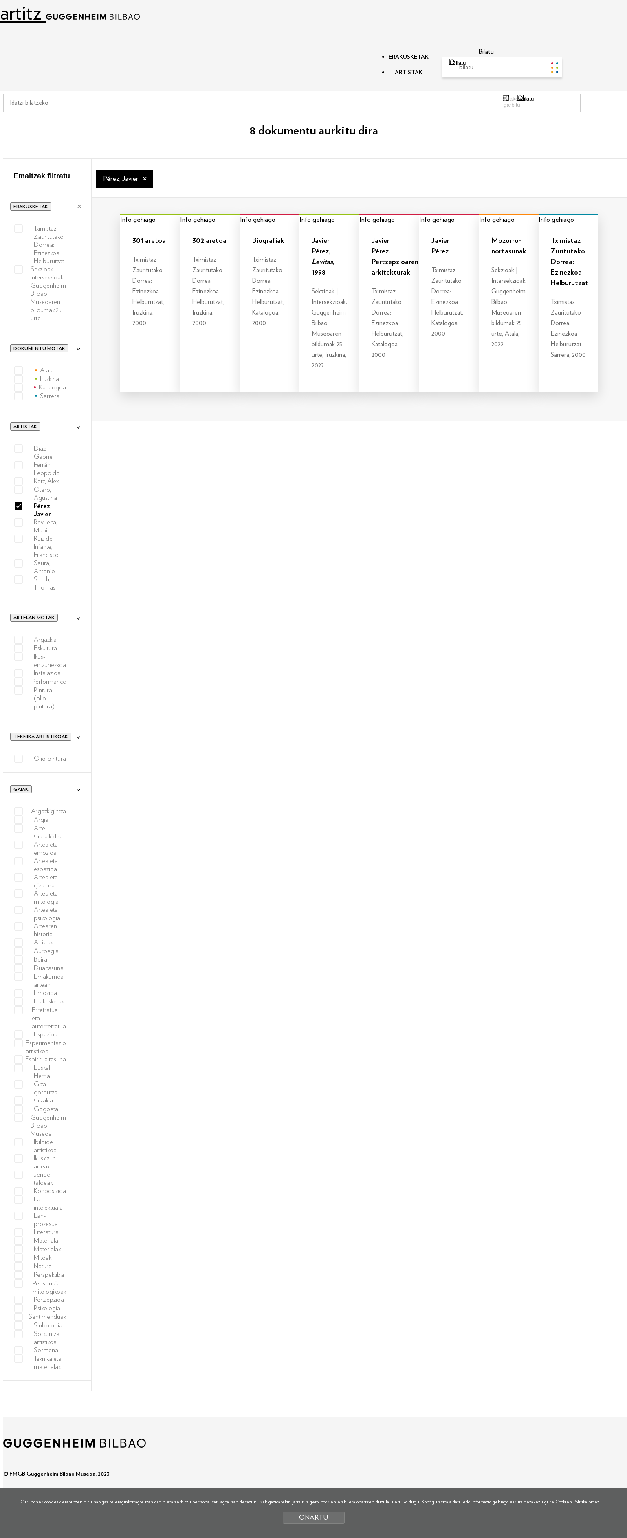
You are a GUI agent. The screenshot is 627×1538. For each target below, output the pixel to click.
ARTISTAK (408, 72)
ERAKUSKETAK (409, 57)
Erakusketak (30, 206)
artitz (70, 13)
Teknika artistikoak (40, 736)
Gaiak (21, 789)
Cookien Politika (571, 1501)
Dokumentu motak (39, 348)
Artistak (25, 426)
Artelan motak (34, 617)
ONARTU (313, 1517)
